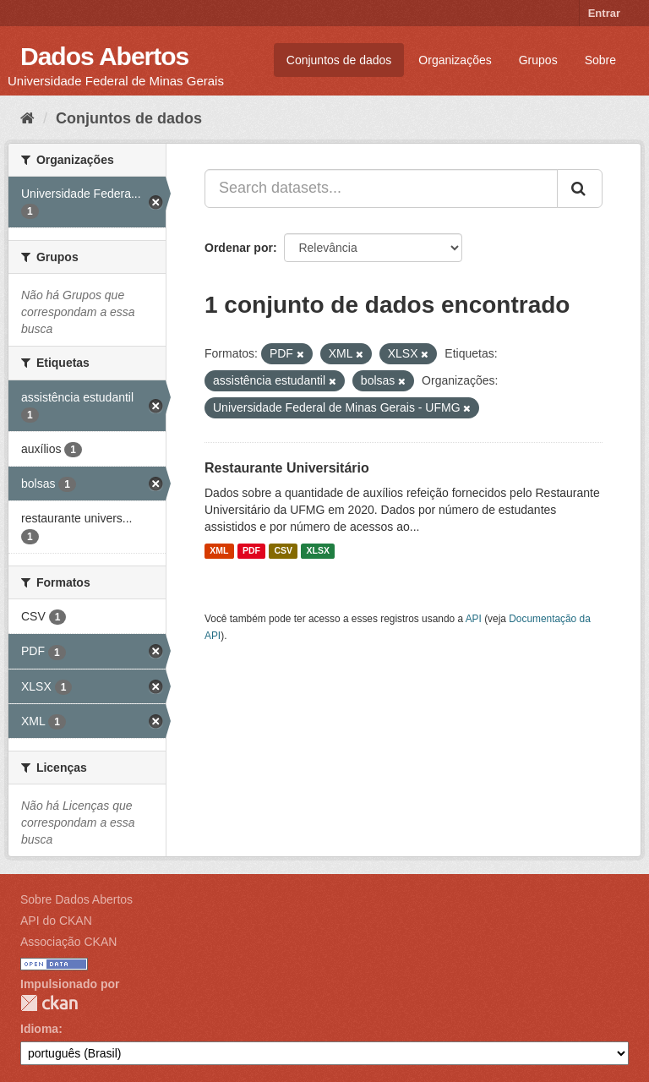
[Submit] (580, 188)
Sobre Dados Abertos (76, 899)
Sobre (600, 60)
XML (219, 551)
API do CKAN (56, 920)
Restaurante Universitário (287, 468)
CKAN (49, 1003)
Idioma (39, 1029)
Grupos (538, 60)
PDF (251, 551)
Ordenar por (239, 247)
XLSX (318, 551)
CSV (283, 551)
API (474, 619)
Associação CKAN (68, 941)
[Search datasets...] (381, 188)
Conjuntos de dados (339, 60)
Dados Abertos (104, 56)
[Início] (27, 118)
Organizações (454, 60)
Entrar (604, 13)
